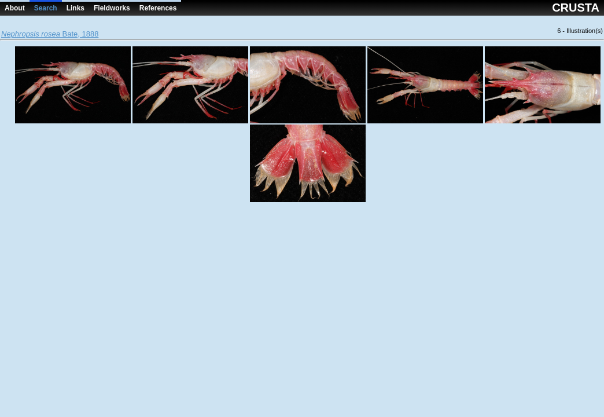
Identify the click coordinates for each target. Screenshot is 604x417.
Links (75, 8)
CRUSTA (575, 7)
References (158, 8)
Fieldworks (112, 8)
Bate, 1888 (49, 34)
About (15, 8)
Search (45, 8)
